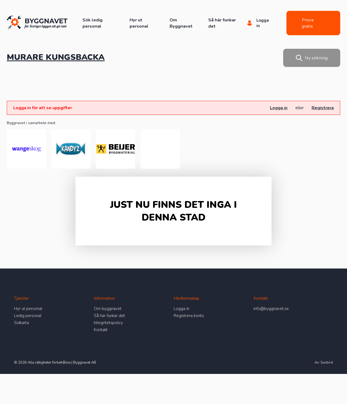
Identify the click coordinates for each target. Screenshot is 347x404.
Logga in (278, 108)
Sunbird (326, 362)
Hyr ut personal (139, 23)
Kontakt (101, 329)
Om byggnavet (107, 308)
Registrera (323, 108)
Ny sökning (312, 58)
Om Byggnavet (181, 23)
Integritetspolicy (108, 322)
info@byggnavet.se (271, 308)
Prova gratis (307, 23)
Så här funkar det (109, 315)
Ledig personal (27, 315)
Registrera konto (189, 315)
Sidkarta (21, 322)
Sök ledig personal (92, 23)
